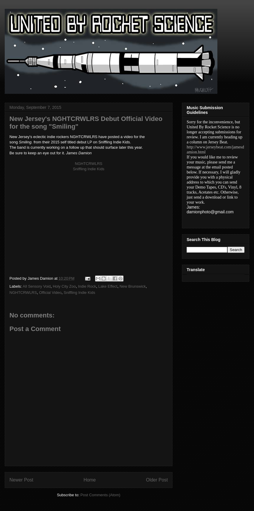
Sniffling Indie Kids (79, 292)
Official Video (50, 292)
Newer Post (21, 479)
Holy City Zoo (64, 286)
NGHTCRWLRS (23, 292)
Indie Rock (87, 286)
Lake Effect (108, 286)
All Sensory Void (37, 286)
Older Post (157, 479)
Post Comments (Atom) (100, 495)
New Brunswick (133, 286)
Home (90, 479)
